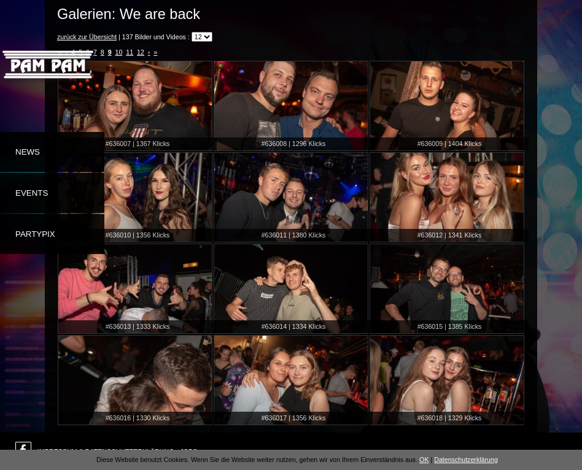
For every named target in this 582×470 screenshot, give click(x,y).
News (27, 151)
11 (129, 52)
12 (140, 52)
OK (424, 459)
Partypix (35, 234)
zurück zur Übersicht (87, 36)
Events (31, 193)
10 (119, 52)
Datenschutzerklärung (466, 459)
